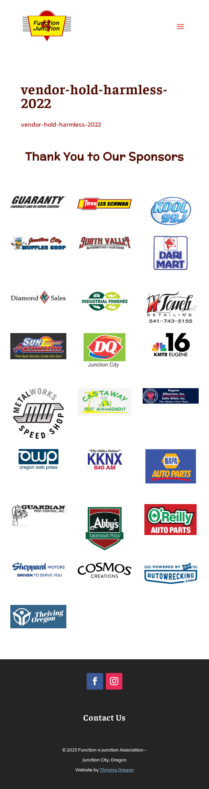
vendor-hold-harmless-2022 (61, 124)
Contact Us (104, 717)
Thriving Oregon (117, 769)
